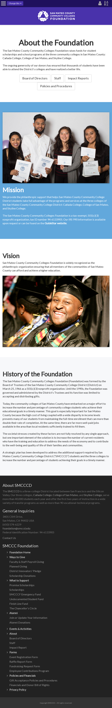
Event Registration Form (23, 657)
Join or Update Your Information (28, 617)
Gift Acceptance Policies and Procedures (33, 680)
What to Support (19, 580)
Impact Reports (78, 78)
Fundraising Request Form (24, 666)
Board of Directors (34, 78)
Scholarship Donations (22, 575)
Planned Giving (18, 566)
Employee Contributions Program (29, 670)
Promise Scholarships (21, 585)
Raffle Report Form (20, 661)
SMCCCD (14, 491)
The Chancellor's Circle (23, 608)
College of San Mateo (65, 495)
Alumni (13, 612)
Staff (57, 78)
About (13, 633)
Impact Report (18, 647)
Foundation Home (19, 552)
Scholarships (16, 589)
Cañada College (42, 495)
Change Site (15, 3)
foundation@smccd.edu (16, 528)
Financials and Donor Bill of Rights (29, 685)
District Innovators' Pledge (25, 571)
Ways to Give (17, 557)
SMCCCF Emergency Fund (25, 594)
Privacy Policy (17, 689)
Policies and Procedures (56, 86)
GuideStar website (55, 223)
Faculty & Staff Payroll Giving (26, 561)
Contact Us (9, 537)
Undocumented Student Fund (26, 599)
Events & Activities (20, 628)
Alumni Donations (19, 622)
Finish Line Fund (18, 603)
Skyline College (93, 495)
